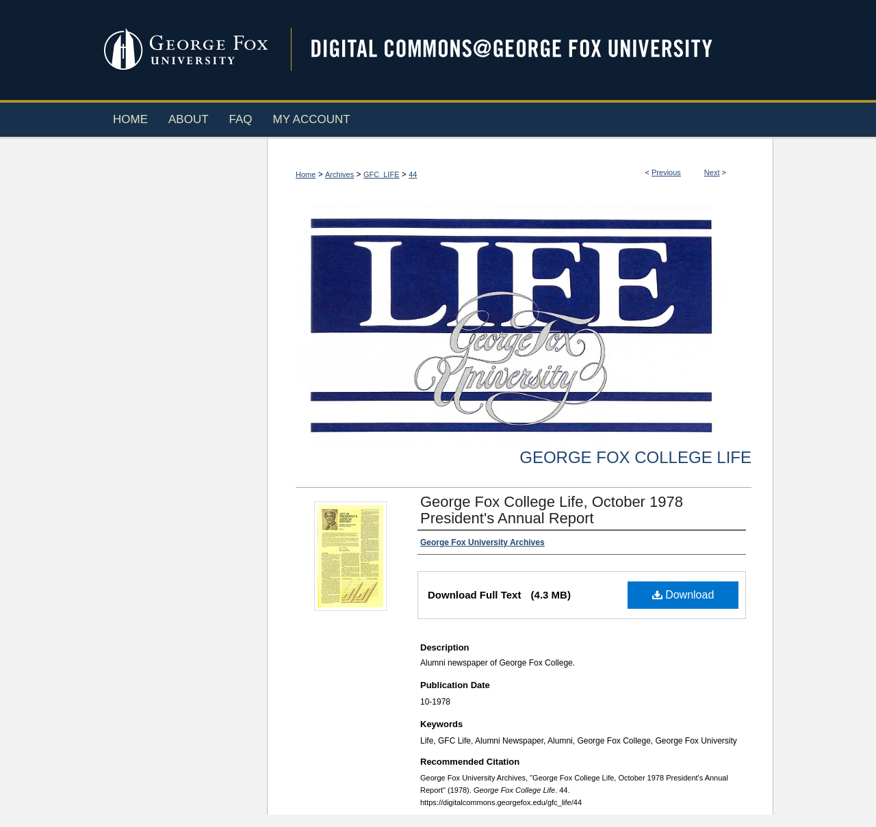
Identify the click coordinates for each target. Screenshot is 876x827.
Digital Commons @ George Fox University (523, 49)
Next (712, 172)
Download (683, 595)
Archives (339, 174)
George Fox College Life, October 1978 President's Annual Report (551, 510)
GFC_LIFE (381, 174)
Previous (666, 172)
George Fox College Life (635, 457)
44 (413, 174)
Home (305, 174)
